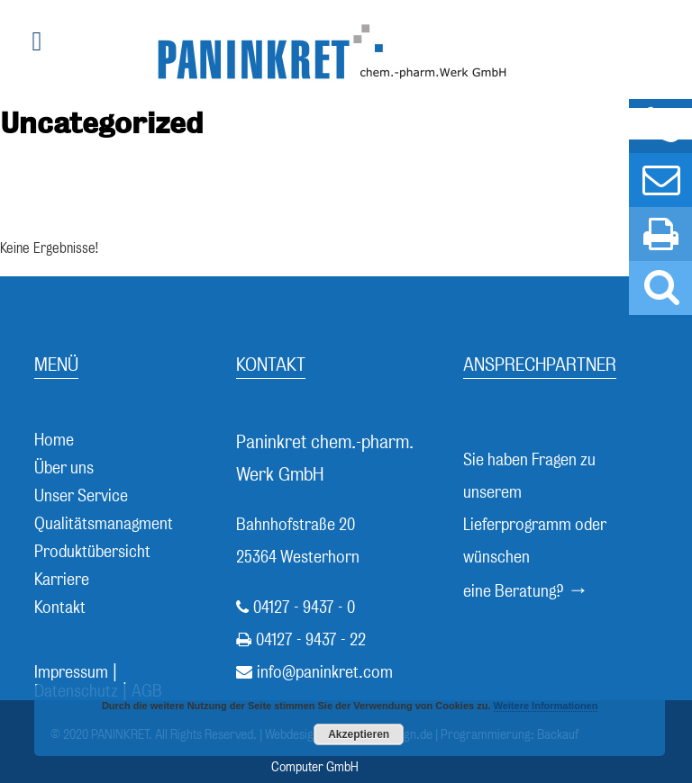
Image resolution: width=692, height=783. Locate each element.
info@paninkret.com (325, 671)
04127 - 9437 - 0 (304, 607)
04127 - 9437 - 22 (311, 639)
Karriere (61, 579)
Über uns (64, 467)
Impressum (71, 671)
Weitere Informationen (546, 705)
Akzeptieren (358, 734)
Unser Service (81, 495)
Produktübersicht (92, 551)
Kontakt (60, 607)
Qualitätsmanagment (103, 523)
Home (54, 439)
